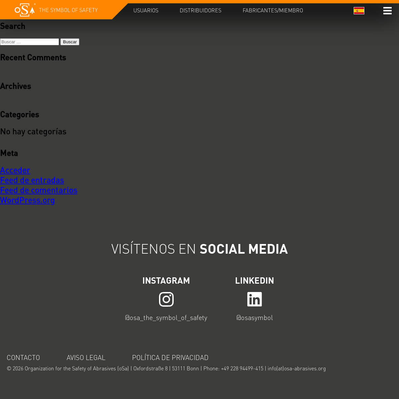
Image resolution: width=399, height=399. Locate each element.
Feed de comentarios (38, 189)
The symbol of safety (68, 9)
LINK (166, 298)
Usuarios (145, 10)
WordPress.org (27, 199)
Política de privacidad (170, 357)
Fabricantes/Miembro (273, 10)
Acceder (15, 169)
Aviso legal (86, 357)
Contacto (23, 357)
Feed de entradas (32, 179)
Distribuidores (200, 10)
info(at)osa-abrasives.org (297, 368)
